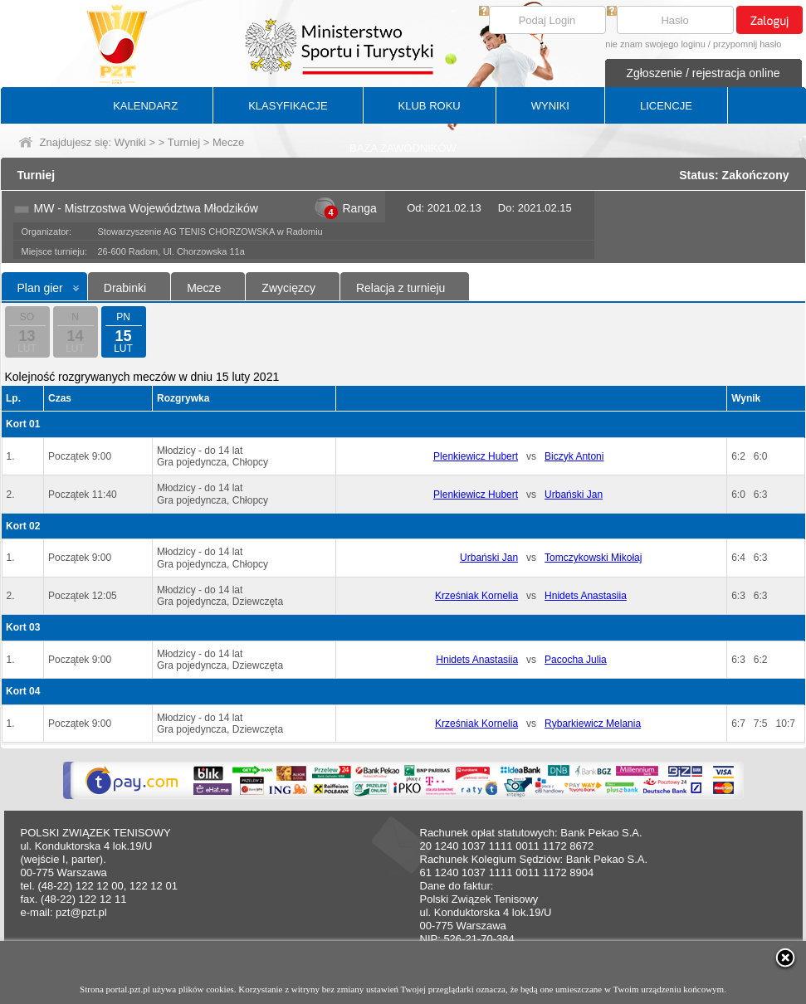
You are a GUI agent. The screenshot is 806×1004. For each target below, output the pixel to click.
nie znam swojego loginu (655, 44)
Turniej (184, 142)
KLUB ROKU (429, 106)
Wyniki (130, 142)
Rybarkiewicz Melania (593, 723)
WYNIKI (550, 106)
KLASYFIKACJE (287, 106)
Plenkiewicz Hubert (475, 456)
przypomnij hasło (747, 44)
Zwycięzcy (288, 288)
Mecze (204, 288)
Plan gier (40, 288)
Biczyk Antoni (574, 456)
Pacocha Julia (576, 659)
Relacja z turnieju (400, 288)
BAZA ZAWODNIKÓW (403, 148)
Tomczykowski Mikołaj (593, 557)
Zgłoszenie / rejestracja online (702, 73)
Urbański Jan (574, 494)
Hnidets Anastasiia (586, 596)
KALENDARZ (145, 106)
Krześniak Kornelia (476, 596)
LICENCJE (666, 106)
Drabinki (125, 288)
